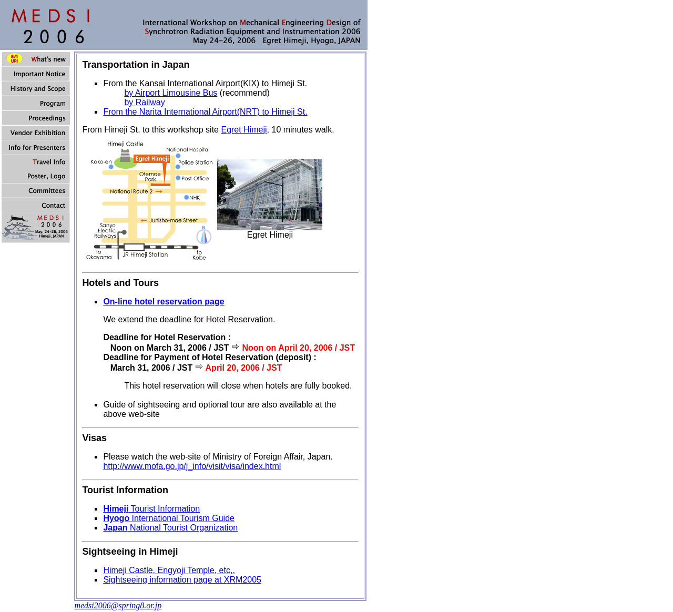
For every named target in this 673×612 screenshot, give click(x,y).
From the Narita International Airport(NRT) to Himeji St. (205, 111)
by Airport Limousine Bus (170, 92)
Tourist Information (151, 508)
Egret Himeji (244, 129)
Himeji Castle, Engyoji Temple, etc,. (168, 570)
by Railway (144, 102)
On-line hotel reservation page (163, 301)
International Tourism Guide (168, 518)
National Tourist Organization (170, 527)
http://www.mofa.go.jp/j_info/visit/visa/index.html (192, 466)
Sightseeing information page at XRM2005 (182, 579)
